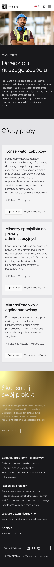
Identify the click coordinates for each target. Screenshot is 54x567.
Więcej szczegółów (35, 213)
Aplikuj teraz (14, 213)
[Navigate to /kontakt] (11, 427)
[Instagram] (38, 548)
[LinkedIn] (28, 548)
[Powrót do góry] (48, 548)
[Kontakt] (44, 6)
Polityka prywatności (12, 548)
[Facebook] (33, 548)
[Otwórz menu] (49, 6)
